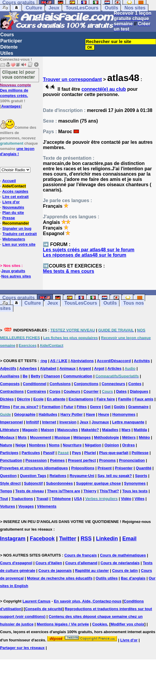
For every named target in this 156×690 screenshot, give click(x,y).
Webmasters (13, 239)
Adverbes (28, 368)
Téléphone (61, 498)
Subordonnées (59, 483)
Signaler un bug (16, 228)
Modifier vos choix (127, 624)
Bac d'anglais (133, 578)
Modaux (7, 437)
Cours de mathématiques (123, 555)
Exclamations (81, 399)
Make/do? (90, 429)
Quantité (144, 468)
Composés (10, 384)
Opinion (112, 445)
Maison (47, 429)
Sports (141, 475)
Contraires (36, 391)
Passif (48, 452)
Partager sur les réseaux (22, 648)
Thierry (89, 491)
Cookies (99, 624)
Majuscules (67, 429)
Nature (6, 445)
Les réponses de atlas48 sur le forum (84, 254)
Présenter (124, 468)
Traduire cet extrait (19, 234)
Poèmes (57, 460)
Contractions (12, 391)
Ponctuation (11, 460)
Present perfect (82, 460)
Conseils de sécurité (43, 609)
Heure (103, 414)
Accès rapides (15, 191)
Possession (36, 460)
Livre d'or (11, 202)
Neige (20, 445)
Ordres (128, 445)
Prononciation (132, 460)
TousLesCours (82, 7)
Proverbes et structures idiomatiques (34, 468)
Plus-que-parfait (114, 452)
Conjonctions (86, 384)
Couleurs (72, 391)
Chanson (52, 376)
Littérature (9, 429)
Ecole (38, 399)
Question (8, 475)
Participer (11, 40)
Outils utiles (107, 578)
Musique (62, 437)
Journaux (100, 422)
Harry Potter (72, 414)
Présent (105, 468)
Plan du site (13, 212)
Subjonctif (33, 483)
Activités (142, 361)
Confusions (60, 384)
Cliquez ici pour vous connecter (18, 74)
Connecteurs (113, 384)
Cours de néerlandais (119, 563)
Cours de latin (125, 570)
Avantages (10, 106)
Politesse (139, 452)
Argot (99, 368)
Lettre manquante (128, 422)
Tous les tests (135, 491)
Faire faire (106, 399)
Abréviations (82, 361)
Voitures (7, 506)
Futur (68, 407)
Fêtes (82, 407)
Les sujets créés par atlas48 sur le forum (88, 249)
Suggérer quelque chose (98, 483)
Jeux (53, 7)
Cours (7, 34)
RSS (86, 539)
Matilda (140, 429)
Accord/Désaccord (114, 361)
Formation (51, 407)
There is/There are (63, 491)
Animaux (67, 368)
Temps (6, 491)
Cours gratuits (18, 297)
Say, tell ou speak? (115, 475)
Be (25, 376)
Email (129, 539)
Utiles (6, 53)
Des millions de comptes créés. (15, 90)
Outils (111, 7)
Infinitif (32, 422)
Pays (76, 452)
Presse (8, 218)
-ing (43, 361)
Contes (134, 384)
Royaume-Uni (81, 475)
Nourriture (72, 445)
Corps (55, 391)
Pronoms (107, 460)
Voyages (26, 506)
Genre (95, 407)
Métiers (129, 437)
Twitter (67, 539)
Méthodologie (106, 437)
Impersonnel (11, 422)
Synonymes (135, 483)
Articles (115, 368)
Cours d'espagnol (16, 563)
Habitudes (48, 414)
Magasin (30, 429)
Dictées (7, 399)
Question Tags (33, 475)
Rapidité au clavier (92, 570)
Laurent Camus (36, 601)
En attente (56, 399)
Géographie (24, 414)
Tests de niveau (29, 491)
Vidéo (126, 498)
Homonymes (123, 414)
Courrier (91, 391)
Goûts (119, 407)
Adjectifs (8, 368)
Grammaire (138, 407)
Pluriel (90, 452)
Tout (4, 498)
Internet (49, 422)
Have (90, 414)
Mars (125, 429)
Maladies (110, 429)
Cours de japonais (55, 570)
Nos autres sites (16, 276)
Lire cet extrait (15, 196)
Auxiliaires (10, 376)
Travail (42, 498)
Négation (93, 445)
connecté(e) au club (104, 89)
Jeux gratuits (13, 271)
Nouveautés (13, 207)
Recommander (15, 223)
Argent (85, 368)
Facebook (42, 539)
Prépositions (83, 468)
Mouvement (40, 437)
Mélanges (82, 437)
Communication (77, 376)
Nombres (37, 445)
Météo (144, 437)
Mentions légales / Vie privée (63, 624)
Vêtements (46, 506)
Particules (31, 452)
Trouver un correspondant (72, 79)
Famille (124, 399)
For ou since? (25, 407)
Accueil (9, 181)
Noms (54, 445)
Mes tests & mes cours (68, 271)
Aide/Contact (14, 186)
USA (78, 498)
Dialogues (139, 391)
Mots (22, 437)
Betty (35, 376)
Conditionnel (34, 384)
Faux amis (144, 399)
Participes (9, 452)
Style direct (10, 483)
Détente (9, 46)
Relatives (57, 475)
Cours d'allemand (81, 563)
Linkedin (107, 539)
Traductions (22, 498)
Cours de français (80, 555)
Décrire (23, 399)
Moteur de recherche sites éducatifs (59, 578)
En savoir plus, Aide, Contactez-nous (87, 601)
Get (107, 407)
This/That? (109, 491)
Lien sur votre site (18, 244)
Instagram (12, 539)
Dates (121, 391)
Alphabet (48, 368)
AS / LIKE (59, 361)
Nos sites (134, 7)
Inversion (68, 422)
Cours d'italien (48, 563)
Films (5, 407)
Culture (34, 7)
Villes (139, 498)
